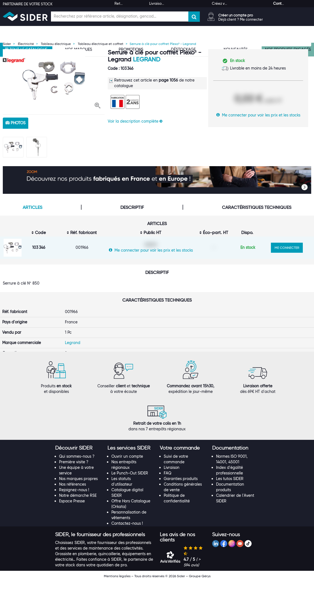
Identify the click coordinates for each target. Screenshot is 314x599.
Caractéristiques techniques (256, 207)
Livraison (171, 485)
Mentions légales (117, 594)
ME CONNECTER (287, 247)
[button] (97, 106)
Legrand (146, 59)
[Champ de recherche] (119, 16)
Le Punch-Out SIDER (129, 490)
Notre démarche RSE (78, 513)
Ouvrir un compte (127, 474)
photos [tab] (15, 122)
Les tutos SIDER (229, 496)
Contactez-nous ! (127, 541)
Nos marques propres (78, 496)
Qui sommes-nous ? (77, 474)
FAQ (167, 490)
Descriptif (132, 207)
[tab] (78, 466)
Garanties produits (181, 496)
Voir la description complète (135, 121)
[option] (54, 80)
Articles (32, 207)
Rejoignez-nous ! (74, 507)
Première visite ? (73, 479)
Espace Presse (72, 518)
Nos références (72, 502)
